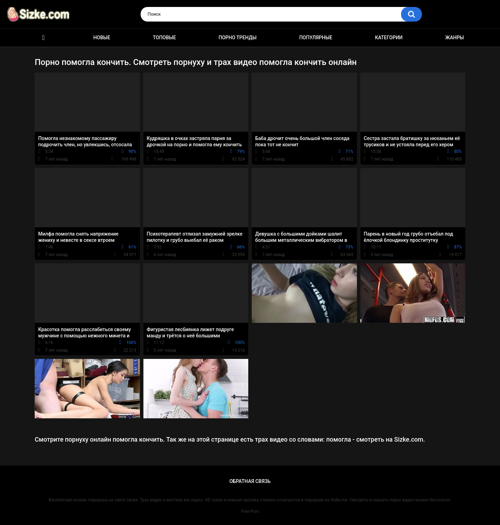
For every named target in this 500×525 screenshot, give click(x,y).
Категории (389, 37)
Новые (101, 37)
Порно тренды (237, 37)
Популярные (315, 37)
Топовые (164, 37)
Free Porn (250, 511)
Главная (43, 38)
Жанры (454, 37)
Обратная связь (250, 481)
